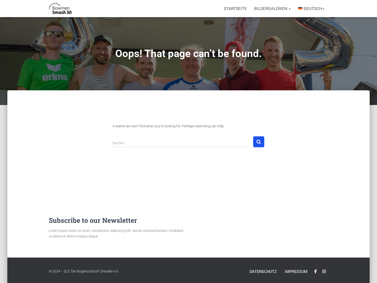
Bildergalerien (272, 8)
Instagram (324, 271)
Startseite (235, 8)
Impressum (295, 271)
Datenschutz (261, 271)
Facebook (315, 271)
